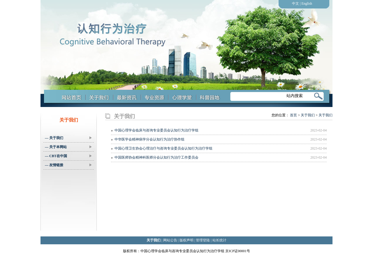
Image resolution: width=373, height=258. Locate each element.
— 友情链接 (68, 165)
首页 (293, 115)
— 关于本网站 (68, 147)
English (306, 3)
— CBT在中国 (68, 156)
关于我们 (308, 115)
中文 (295, 3)
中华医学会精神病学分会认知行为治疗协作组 (149, 139)
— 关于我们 (68, 138)
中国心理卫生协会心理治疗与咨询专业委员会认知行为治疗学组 (163, 148)
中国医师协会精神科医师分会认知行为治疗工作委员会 (156, 157)
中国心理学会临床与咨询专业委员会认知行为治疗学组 (156, 130)
